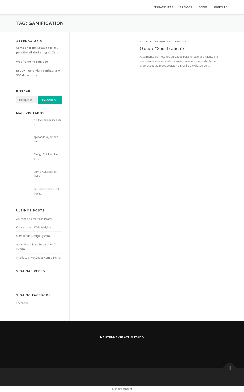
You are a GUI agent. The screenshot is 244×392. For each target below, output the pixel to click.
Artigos (186, 7)
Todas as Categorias (155, 41)
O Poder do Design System (33, 236)
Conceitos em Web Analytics (33, 227)
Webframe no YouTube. (32, 61)
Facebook (22, 303)
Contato (221, 7)
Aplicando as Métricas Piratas (34, 219)
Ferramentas (163, 7)
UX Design (180, 41)
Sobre (203, 7)
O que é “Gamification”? (162, 48)
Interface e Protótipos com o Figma (38, 257)
